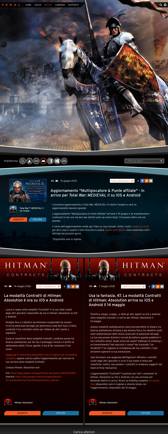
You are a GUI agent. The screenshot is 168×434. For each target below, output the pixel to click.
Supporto (73, 5)
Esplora (37, 219)
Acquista (18, 219)
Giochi (38, 5)
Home (28, 5)
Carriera (60, 5)
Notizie (48, 5)
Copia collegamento (122, 181)
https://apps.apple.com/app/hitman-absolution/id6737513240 (43, 373)
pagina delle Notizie (115, 230)
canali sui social (140, 226)
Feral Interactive (10, 5)
